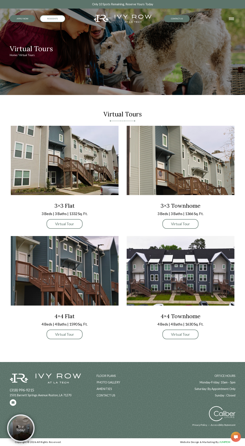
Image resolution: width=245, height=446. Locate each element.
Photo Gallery (108, 382)
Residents (52, 18)
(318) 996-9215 (22, 390)
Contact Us (177, 18)
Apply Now (22, 18)
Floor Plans (106, 376)
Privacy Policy (199, 424)
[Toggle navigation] (231, 19)
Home (13, 55)
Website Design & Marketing (197, 442)
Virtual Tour (64, 224)
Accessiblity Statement (223, 424)
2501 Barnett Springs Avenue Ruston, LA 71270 (40, 395)
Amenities (104, 389)
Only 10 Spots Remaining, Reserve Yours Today (122, 4)
